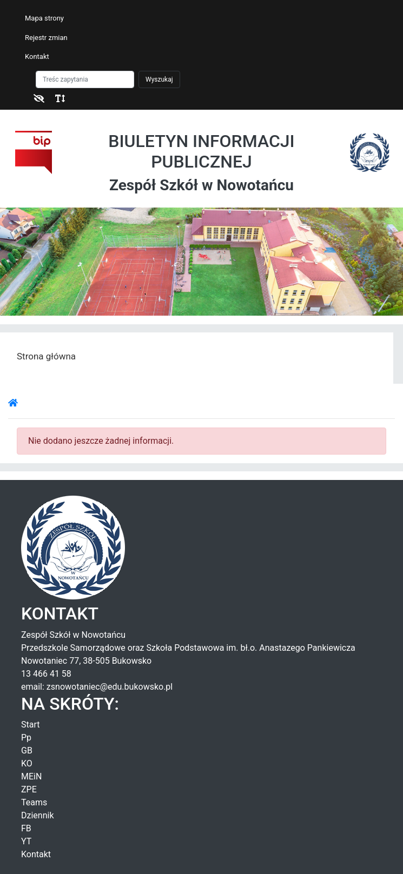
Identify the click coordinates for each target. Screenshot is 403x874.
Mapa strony (44, 18)
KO (26, 763)
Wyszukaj (159, 79)
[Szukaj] (85, 79)
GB (26, 750)
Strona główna (46, 356)
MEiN (31, 776)
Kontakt (37, 56)
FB (26, 828)
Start (30, 724)
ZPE (29, 789)
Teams (34, 802)
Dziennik (37, 815)
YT (26, 841)
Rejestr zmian (46, 38)
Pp (26, 737)
